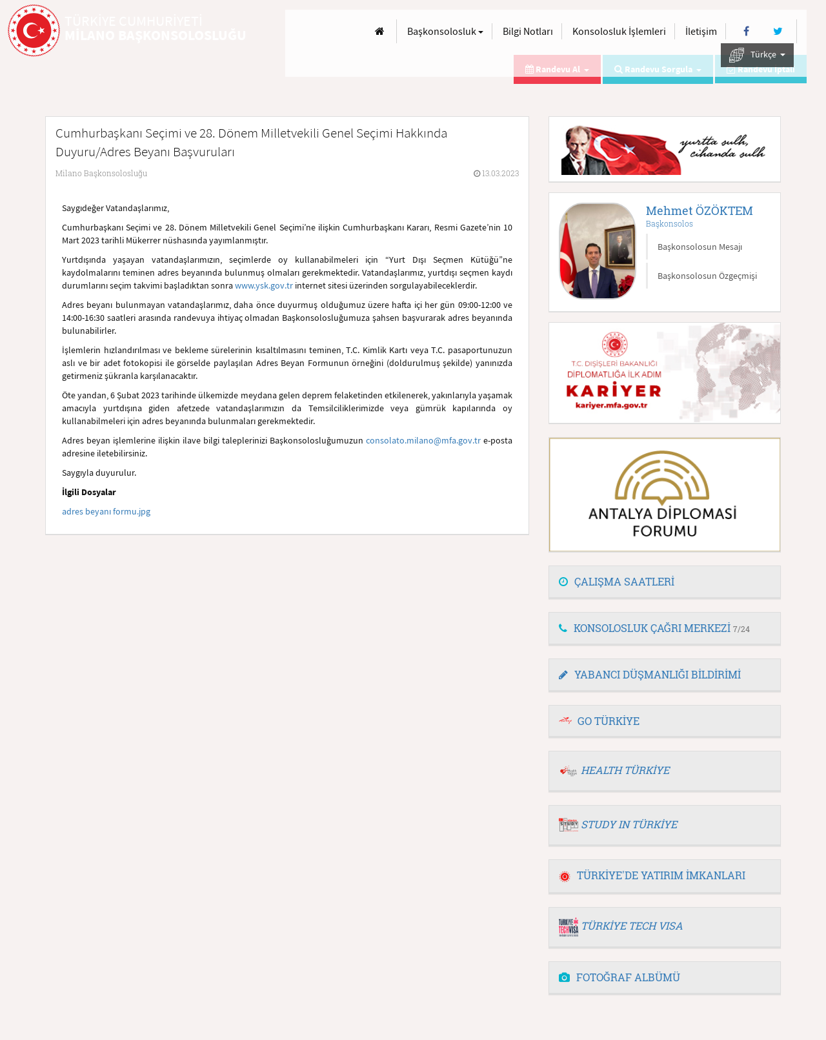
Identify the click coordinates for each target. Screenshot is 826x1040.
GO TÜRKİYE (609, 721)
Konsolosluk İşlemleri (619, 31)
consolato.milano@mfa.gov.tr (423, 440)
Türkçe (757, 55)
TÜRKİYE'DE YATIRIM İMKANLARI (652, 875)
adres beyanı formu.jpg (106, 511)
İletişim (701, 31)
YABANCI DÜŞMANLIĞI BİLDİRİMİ (650, 674)
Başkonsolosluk (445, 31)
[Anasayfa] (380, 31)
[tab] (664, 582)
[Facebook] (746, 31)
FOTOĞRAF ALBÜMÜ (619, 977)
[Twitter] (778, 31)
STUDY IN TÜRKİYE (629, 824)
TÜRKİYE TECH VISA (632, 925)
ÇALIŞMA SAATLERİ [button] (616, 581)
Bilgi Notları (528, 31)
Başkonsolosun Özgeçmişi (707, 275)
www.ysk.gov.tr (264, 285)
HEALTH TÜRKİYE (625, 770)
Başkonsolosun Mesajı (700, 246)
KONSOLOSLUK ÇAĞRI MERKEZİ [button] (654, 628)
